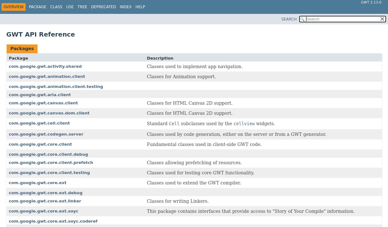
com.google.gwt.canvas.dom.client (49, 113)
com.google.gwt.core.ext (38, 182)
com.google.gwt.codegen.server (46, 134)
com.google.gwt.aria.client (40, 94)
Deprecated (103, 7)
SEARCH (289, 19)
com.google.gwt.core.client (40, 144)
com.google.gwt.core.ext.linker (45, 201)
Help (140, 7)
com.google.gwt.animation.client (47, 76)
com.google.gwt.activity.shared (45, 66)
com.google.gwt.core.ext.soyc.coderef (53, 221)
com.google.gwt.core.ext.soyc (43, 211)
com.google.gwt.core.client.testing (49, 172)
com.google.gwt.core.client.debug (48, 154)
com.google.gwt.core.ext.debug (46, 192)
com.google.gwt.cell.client (39, 123)
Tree (82, 7)
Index (126, 7)
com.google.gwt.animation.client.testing (56, 86)
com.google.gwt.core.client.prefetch (51, 162)
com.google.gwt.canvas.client (43, 103)
